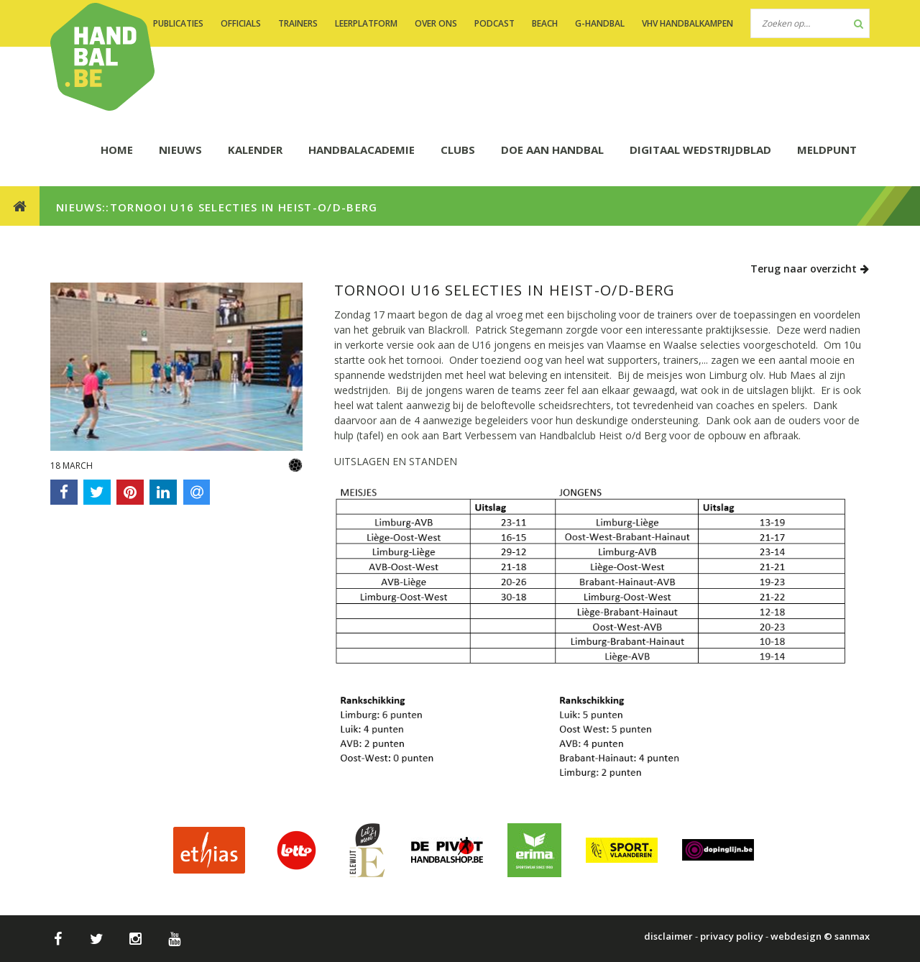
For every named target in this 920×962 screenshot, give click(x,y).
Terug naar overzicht (810, 268)
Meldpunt (827, 149)
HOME (117, 149)
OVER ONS (436, 23)
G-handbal (600, 23)
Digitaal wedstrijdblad (700, 149)
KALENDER (255, 149)
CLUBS (458, 149)
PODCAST (494, 23)
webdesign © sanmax (820, 936)
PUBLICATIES (178, 23)
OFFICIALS (241, 23)
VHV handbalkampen (687, 23)
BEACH (545, 23)
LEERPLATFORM (366, 23)
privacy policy (731, 936)
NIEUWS (180, 149)
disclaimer (668, 936)
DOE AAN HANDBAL (552, 149)
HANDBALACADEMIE (361, 149)
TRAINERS (298, 23)
